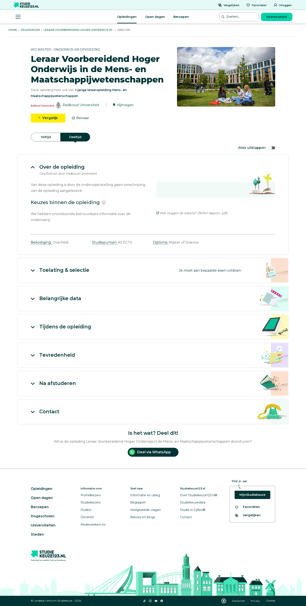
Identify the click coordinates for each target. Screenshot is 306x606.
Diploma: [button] (161, 242)
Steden (37, 534)
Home (12, 29)
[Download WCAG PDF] (223, 600)
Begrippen (138, 502)
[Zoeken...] (239, 17)
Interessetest (276, 17)
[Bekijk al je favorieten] (247, 507)
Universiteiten (43, 525)
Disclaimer (239, 600)
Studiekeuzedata (192, 502)
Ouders (86, 510)
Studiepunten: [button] (105, 242)
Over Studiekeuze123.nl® (198, 495)
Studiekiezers (91, 502)
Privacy (256, 600)
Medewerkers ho (93, 524)
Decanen (87, 517)
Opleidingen (127, 17)
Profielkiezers (91, 495)
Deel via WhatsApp (150, 452)
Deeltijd (75, 137)
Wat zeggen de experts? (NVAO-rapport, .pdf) (192, 213)
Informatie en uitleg (145, 495)
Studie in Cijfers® (192, 510)
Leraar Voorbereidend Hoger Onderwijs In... (79, 29)
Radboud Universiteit (80, 105)
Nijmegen (125, 105)
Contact (186, 517)
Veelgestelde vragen (145, 510)
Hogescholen (42, 516)
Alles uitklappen (256, 148)
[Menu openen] (18, 16)
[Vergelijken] (228, 5)
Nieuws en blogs (142, 517)
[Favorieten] (256, 5)
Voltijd (46, 137)
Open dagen (155, 17)
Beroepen (181, 17)
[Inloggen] (282, 5)
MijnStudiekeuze (252, 495)
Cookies (270, 600)
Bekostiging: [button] (41, 242)
